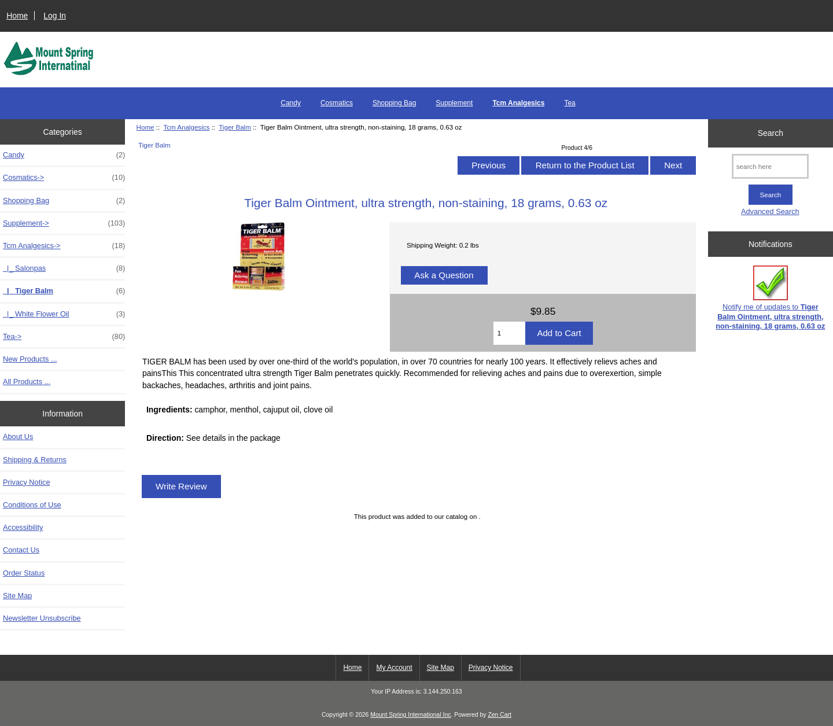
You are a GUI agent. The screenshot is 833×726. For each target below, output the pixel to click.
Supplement (454, 103)
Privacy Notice (26, 482)
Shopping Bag (394, 103)
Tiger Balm (235, 127)
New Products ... (30, 359)
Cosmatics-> (64, 177)
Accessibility (23, 527)
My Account (394, 668)
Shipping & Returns (35, 459)
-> (64, 245)
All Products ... (26, 381)
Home (17, 15)
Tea (569, 103)
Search (770, 133)
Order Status (24, 573)
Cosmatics (336, 103)
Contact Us (21, 550)
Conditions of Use (32, 504)
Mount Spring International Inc (410, 715)
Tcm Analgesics (186, 127)
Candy (291, 103)
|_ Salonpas (64, 268)
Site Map (17, 595)
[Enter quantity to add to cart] (509, 333)
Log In (54, 15)
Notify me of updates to (770, 298)
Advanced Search (770, 211)
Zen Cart (499, 715)
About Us (18, 436)
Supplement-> (64, 223)
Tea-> (64, 336)
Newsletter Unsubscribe (42, 618)
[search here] (770, 166)
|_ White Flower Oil (64, 314)
